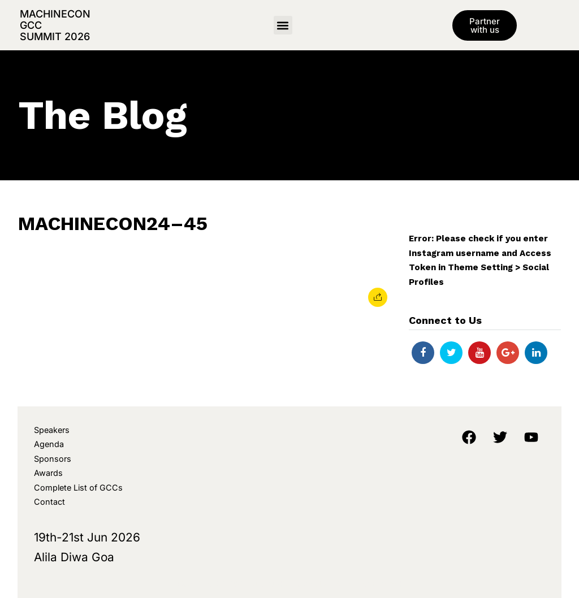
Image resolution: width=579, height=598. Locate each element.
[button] (283, 25)
